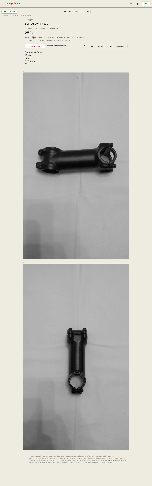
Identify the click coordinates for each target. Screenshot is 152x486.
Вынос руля (29, 20)
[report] (112, 46)
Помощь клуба (113, 460)
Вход (146, 4)
